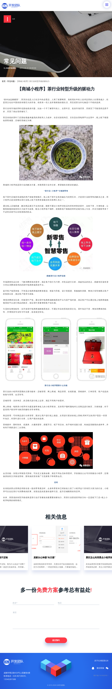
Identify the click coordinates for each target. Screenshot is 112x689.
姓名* (15, 603)
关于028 (97, 660)
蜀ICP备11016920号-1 (100, 675)
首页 (4, 81)
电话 (60, 603)
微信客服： (102, 668)
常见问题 (11, 81)
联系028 (104, 660)
